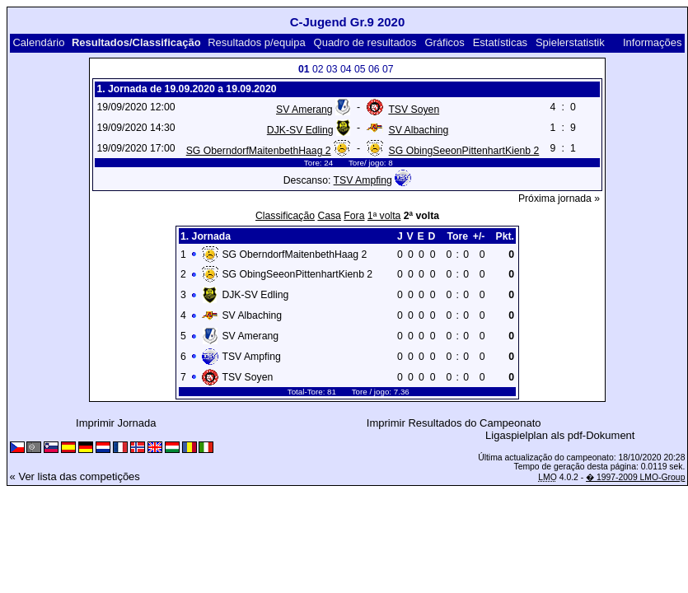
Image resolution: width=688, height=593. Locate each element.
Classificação (285, 216)
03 (332, 69)
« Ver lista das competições (75, 476)
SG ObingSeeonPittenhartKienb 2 (464, 150)
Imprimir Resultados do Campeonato (454, 423)
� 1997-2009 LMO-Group (635, 477)
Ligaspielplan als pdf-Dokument (559, 435)
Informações (652, 42)
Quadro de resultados (365, 42)
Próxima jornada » (559, 198)
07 (388, 69)
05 (360, 69)
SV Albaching (419, 130)
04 (346, 69)
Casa (329, 216)
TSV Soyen (413, 109)
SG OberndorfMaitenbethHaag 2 (258, 150)
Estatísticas (500, 42)
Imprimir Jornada (116, 423)
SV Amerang (304, 109)
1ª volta (384, 216)
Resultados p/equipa (257, 42)
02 (318, 69)
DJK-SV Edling (300, 130)
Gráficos (444, 42)
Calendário (38, 42)
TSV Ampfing (363, 180)
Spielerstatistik (570, 42)
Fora (354, 216)
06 (374, 69)
